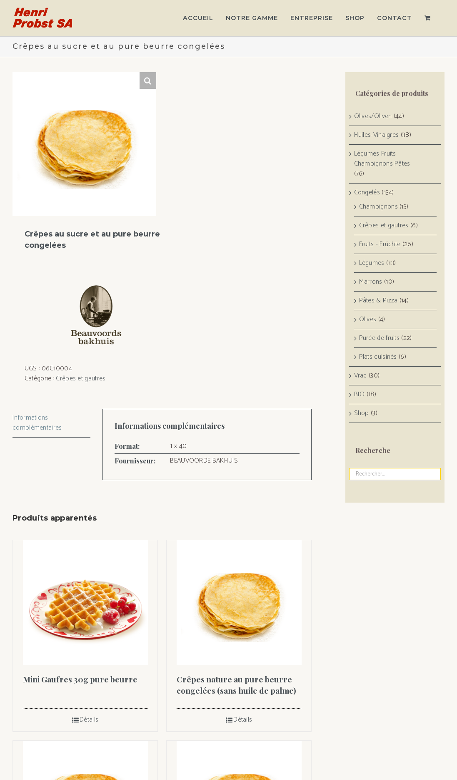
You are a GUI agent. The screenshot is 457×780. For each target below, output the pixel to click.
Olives (368, 320)
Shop (361, 413)
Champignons (378, 207)
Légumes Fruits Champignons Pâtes (382, 159)
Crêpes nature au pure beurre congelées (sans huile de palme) (236, 685)
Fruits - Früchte (380, 244)
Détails (89, 720)
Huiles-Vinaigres (376, 135)
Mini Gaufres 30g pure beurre (80, 679)
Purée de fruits (379, 338)
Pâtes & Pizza (378, 301)
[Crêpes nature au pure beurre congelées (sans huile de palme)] (239, 602)
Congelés (367, 193)
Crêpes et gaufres (80, 378)
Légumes (372, 263)
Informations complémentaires (37, 422)
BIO (359, 395)
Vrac (360, 376)
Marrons (370, 282)
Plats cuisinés (378, 357)
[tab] (51, 423)
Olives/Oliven (373, 116)
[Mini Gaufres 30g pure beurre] (85, 602)
